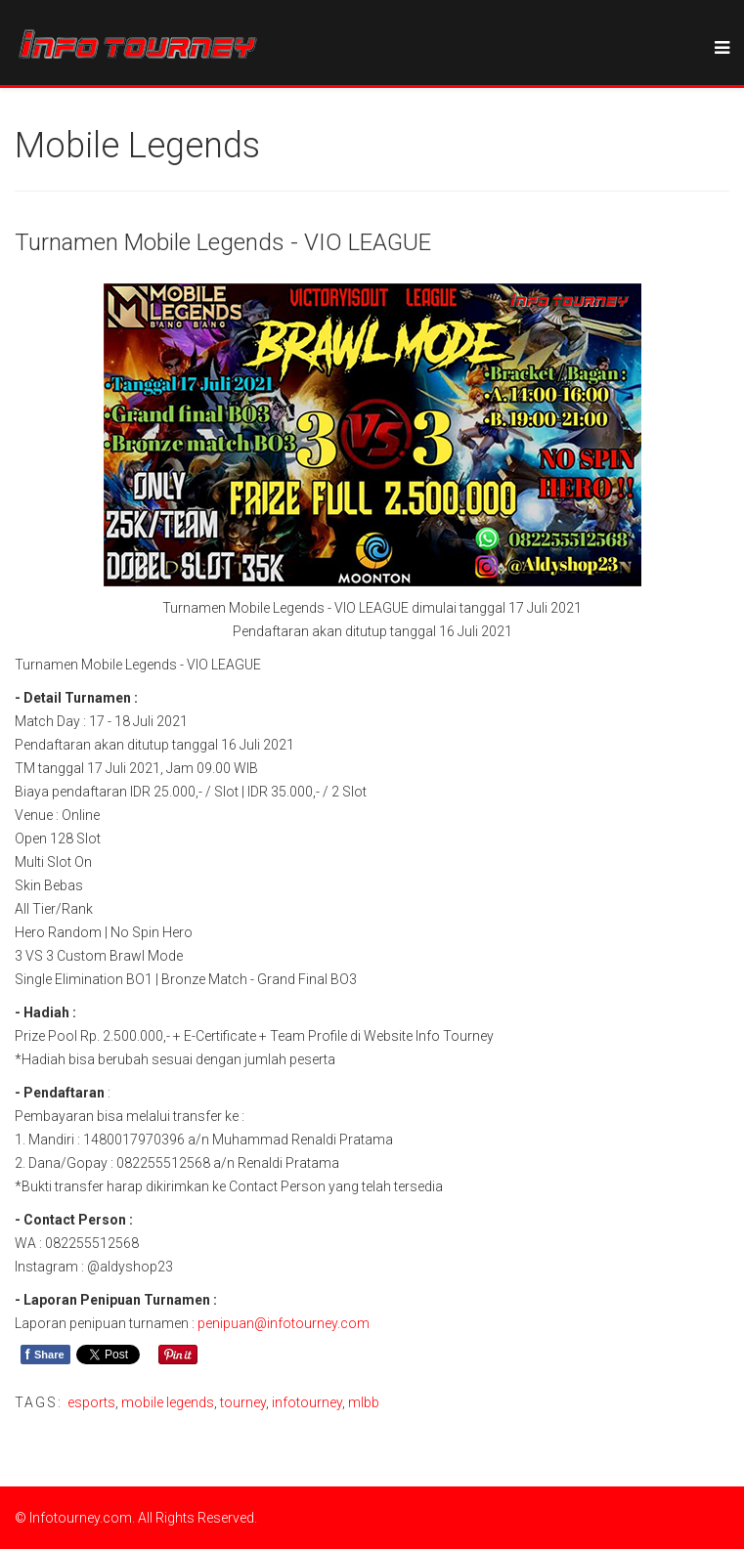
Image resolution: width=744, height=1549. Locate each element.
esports (91, 1402)
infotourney (307, 1402)
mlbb (363, 1402)
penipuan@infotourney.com (283, 1323)
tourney (243, 1402)
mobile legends (167, 1402)
